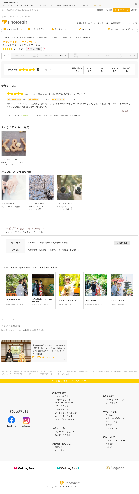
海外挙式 (109, 10)
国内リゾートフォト (61, 29)
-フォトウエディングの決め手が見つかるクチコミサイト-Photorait (14, 22)
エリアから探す (62, 396)
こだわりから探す (62, 399)
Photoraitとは (111, 415)
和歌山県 (40, 330)
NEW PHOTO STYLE (90, 29)
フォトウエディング (122, 10)
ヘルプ (108, 447)
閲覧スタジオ (61, 447)
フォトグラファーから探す (66, 413)
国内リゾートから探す (64, 419)
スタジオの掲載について (116, 418)
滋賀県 (4, 330)
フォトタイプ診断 (62, 409)
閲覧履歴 (116, 23)
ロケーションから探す (64, 431)
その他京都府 (16, 326)
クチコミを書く (34, 49)
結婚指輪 (134, 10)
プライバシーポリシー (115, 440)
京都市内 (5, 326)
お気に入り (60, 450)
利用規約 (109, 444)
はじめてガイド (130, 23)
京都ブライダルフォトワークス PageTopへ (72, 381)
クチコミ (62, 55)
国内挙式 (100, 10)
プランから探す (62, 406)
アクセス (131, 55)
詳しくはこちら (96, 5)
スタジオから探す (62, 435)
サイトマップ (111, 428)
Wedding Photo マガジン (121, 29)
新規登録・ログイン (86, 23)
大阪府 (18, 330)
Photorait (69, 483)
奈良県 (32, 330)
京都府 (11, 330)
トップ (6, 55)
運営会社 (109, 425)
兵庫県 (25, 330)
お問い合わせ (111, 422)
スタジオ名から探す (63, 416)
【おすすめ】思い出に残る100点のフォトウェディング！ (60, 94)
